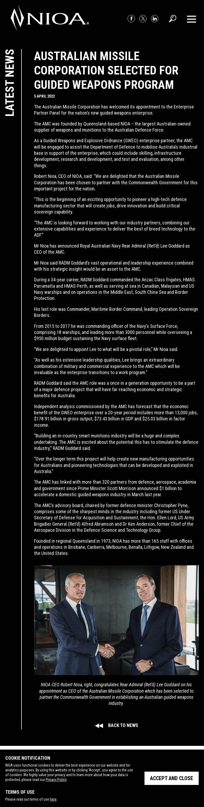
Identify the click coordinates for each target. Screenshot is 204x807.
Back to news (116, 725)
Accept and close (171, 778)
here (53, 799)
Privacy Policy (56, 779)
